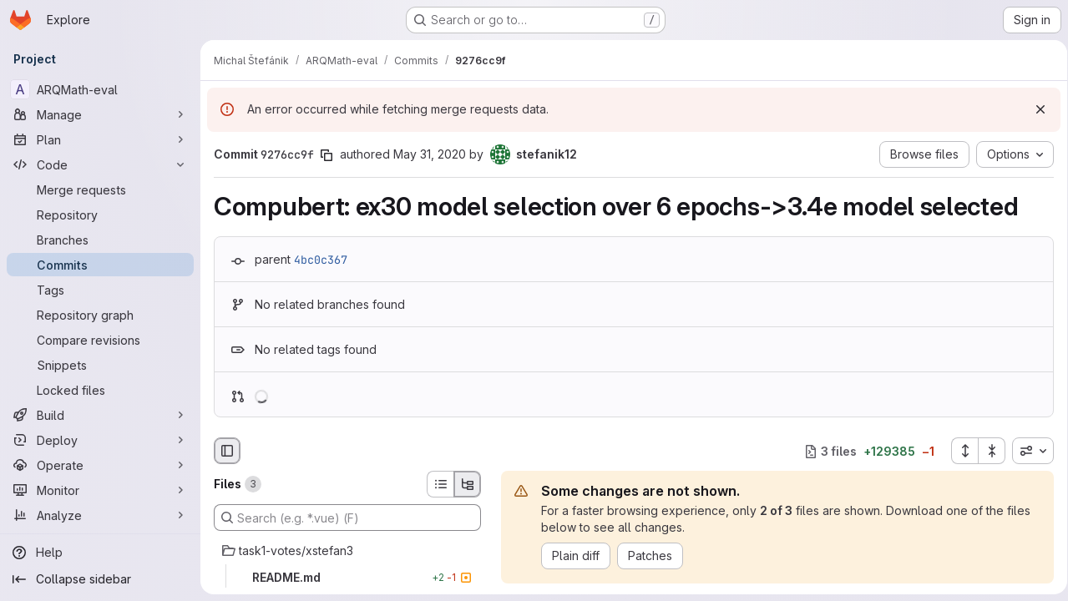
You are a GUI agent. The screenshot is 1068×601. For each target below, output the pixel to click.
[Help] (100, 552)
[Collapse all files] (986, 450)
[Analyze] (100, 515)
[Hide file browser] (227, 450)
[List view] (440, 484)
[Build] (100, 415)
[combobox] (1027, 450)
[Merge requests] (100, 189)
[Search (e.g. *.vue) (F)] (347, 517)
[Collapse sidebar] (100, 579)
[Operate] (100, 465)
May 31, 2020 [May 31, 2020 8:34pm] (429, 154)
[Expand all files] (958, 450)
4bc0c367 (320, 259)
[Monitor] (100, 490)
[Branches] (100, 239)
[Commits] (100, 264)
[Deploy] (100, 440)
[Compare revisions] (100, 339)
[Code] (100, 164)
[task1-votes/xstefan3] (347, 551)
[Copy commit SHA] (326, 155)
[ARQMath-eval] (100, 89)
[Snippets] (100, 364)
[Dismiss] (1035, 109)
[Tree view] (467, 484)
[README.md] (347, 577)
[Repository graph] (100, 314)
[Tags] (100, 289)
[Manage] (100, 114)
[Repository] (100, 214)
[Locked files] (100, 390)
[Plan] (100, 139)
